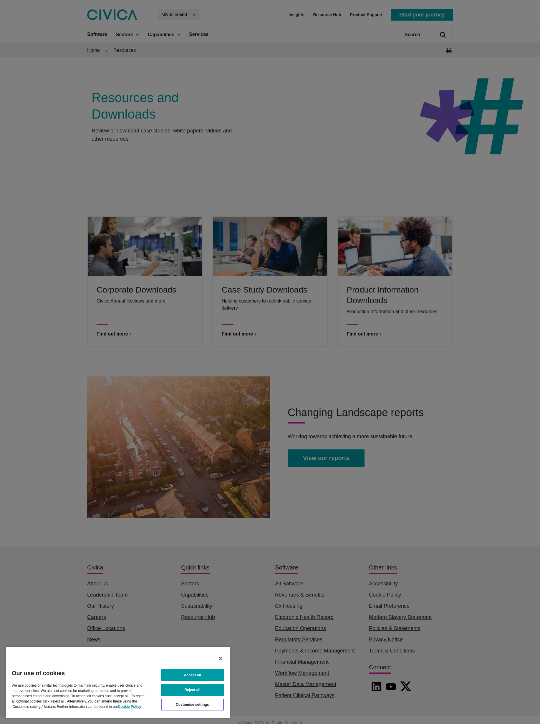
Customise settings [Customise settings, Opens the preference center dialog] (192, 705)
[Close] (220, 658)
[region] (118, 682)
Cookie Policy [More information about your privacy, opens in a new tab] (129, 707)
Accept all (192, 675)
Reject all (193, 690)
